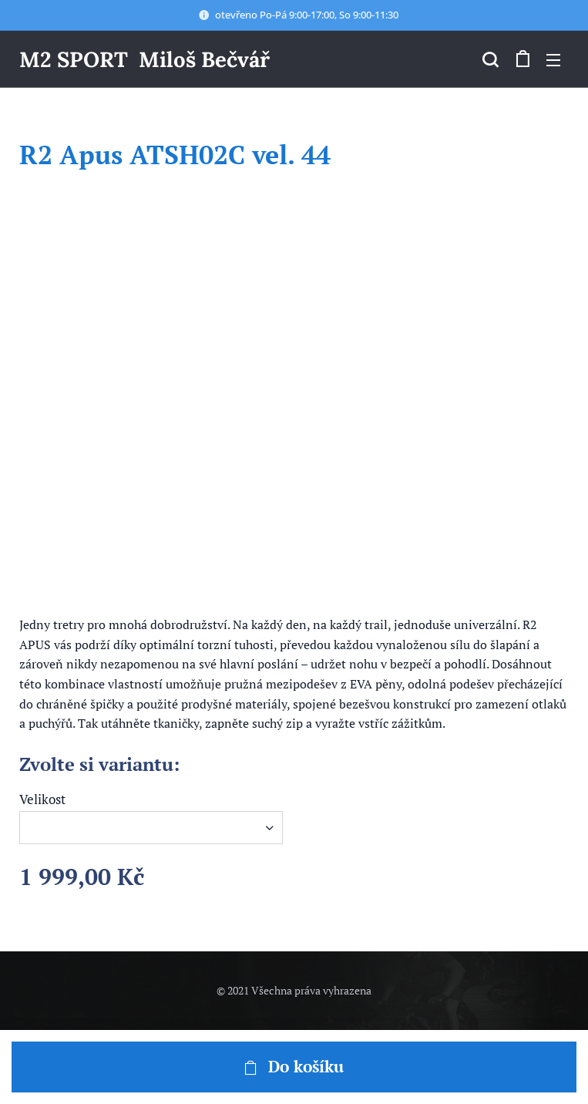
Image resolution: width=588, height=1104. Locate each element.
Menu (553, 60)
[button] (490, 59)
